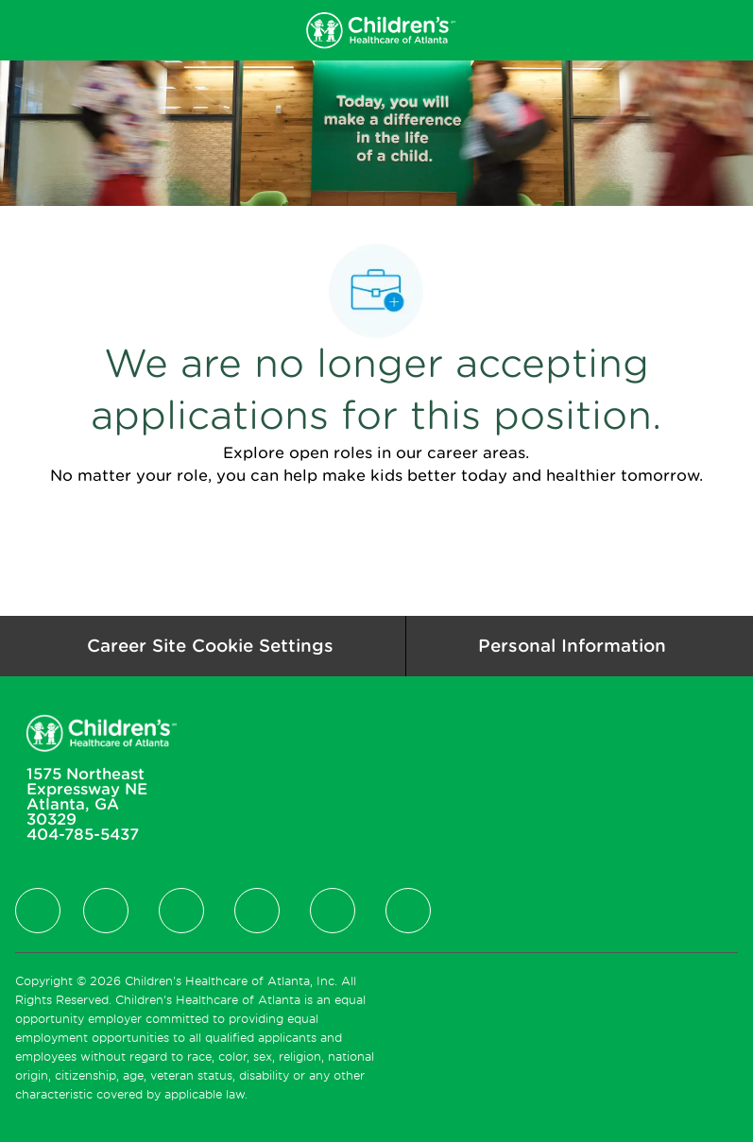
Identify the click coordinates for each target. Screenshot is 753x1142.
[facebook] (37, 910)
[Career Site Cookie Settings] (210, 646)
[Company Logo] (380, 29)
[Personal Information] (572, 646)
